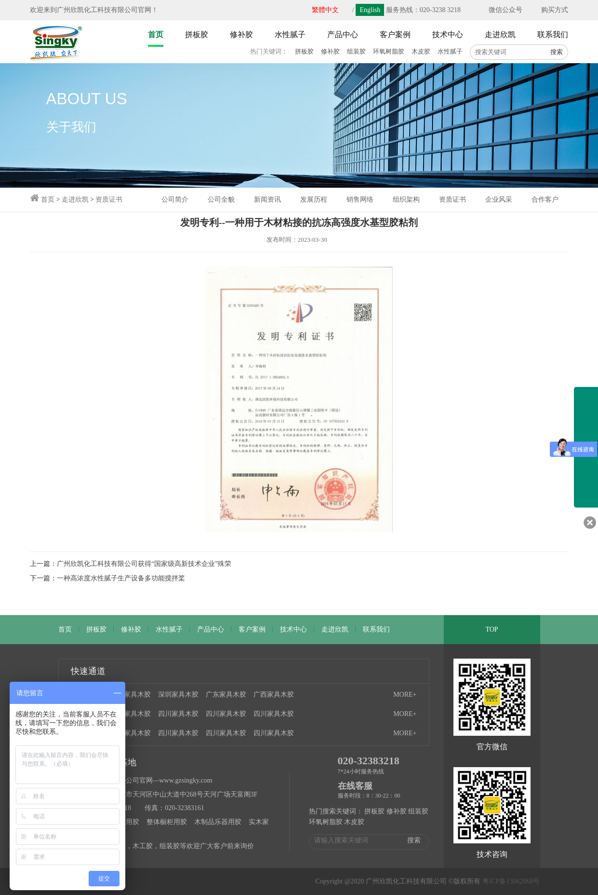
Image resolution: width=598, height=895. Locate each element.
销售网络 (359, 199)
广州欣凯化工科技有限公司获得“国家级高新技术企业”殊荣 (144, 563)
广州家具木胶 (130, 694)
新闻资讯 (267, 199)
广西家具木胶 (273, 694)
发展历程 (313, 199)
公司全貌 (221, 199)
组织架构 (406, 199)
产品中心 (210, 629)
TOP (491, 629)
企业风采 (498, 199)
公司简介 (174, 199)
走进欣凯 (75, 199)
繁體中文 (325, 10)
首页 (47, 199)
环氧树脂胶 (388, 51)
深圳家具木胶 (178, 694)
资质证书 (108, 199)
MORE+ (404, 694)
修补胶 (330, 51)
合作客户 (545, 199)
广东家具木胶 (226, 694)
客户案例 (252, 629)
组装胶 (356, 51)
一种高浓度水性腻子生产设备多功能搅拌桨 (121, 578)
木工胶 (143, 846)
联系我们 (376, 629)
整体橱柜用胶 (166, 822)
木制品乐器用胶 (217, 822)
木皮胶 (421, 51)
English (369, 10)
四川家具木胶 (130, 713)
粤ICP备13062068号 (511, 881)
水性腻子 (450, 51)
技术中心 (293, 629)
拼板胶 (304, 51)
